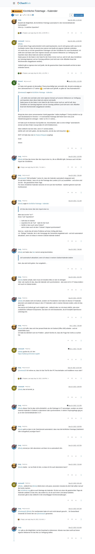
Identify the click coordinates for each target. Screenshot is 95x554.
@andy (20, 203)
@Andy (24, 200)
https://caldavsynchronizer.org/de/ (29, 354)
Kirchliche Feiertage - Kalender (42, 92)
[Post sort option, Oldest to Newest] (71, 15)
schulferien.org (25, 490)
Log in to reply (79, 15)
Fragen (16, 15)
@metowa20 (27, 81)
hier (33, 252)
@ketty (20, 44)
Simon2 (20, 81)
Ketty (19, 20)
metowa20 (21, 41)
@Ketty (27, 41)
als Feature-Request (40, 135)
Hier (19, 530)
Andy (19, 156)
